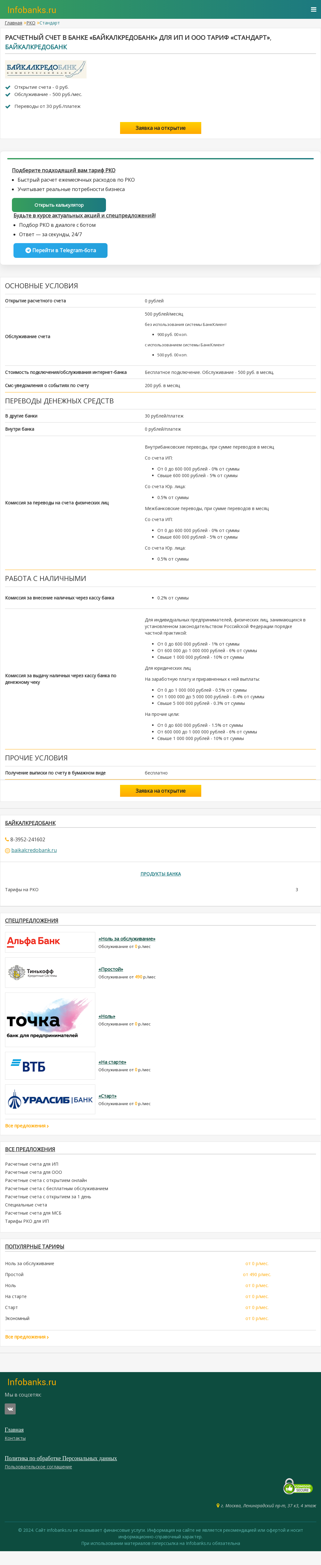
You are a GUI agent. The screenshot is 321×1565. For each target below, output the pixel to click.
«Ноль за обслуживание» (126, 948)
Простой (14, 1288)
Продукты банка (160, 879)
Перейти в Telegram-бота (60, 253)
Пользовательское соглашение (38, 1480)
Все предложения (27, 1134)
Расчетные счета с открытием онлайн (46, 1192)
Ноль (10, 1299)
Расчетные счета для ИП (31, 1175)
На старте (16, 1310)
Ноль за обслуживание (29, 1277)
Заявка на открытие (161, 128)
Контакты (15, 1452)
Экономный (17, 1332)
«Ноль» (106, 1025)
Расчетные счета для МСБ (33, 1224)
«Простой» (110, 978)
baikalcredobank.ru (34, 855)
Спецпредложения (37, 928)
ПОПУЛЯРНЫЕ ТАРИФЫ (41, 1259)
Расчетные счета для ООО (33, 1183)
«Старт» (107, 1104)
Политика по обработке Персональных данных (61, 1472)
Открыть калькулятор (59, 206)
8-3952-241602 (27, 844)
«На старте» (112, 1071)
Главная (13, 23)
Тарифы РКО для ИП (27, 1232)
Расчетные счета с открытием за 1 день (48, 1208)
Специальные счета (26, 1216)
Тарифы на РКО (22, 896)
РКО (30, 23)
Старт (11, 1321)
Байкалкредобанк (36, 47)
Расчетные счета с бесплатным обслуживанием (56, 1200)
